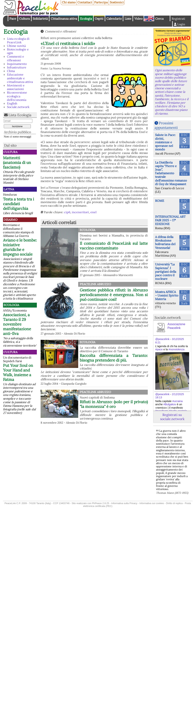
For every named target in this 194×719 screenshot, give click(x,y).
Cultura (24, 18)
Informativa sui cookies (151, 503)
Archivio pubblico (17, 132)
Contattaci (84, 2)
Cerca (159, 18)
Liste (128, 18)
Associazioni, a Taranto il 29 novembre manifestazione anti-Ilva (17, 324)
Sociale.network (18, 107)
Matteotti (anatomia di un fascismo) (17, 162)
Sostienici (117, 2)
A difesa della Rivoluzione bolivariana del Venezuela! (165, 242)
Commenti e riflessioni (15, 58)
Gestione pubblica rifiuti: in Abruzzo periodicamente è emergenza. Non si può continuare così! (114, 294)
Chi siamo (69, 2)
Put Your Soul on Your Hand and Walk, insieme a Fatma (18, 372)
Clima (11, 71)
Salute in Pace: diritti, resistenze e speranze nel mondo (165, 142)
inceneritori (80, 212)
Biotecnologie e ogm (18, 51)
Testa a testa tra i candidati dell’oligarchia (18, 204)
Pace (12, 18)
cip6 (67, 212)
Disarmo (10, 219)
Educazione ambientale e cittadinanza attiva (20, 78)
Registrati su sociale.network (172, 417)
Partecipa (101, 2)
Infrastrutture (16, 67)
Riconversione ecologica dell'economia (17, 96)
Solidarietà (40, 18)
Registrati (178, 18)
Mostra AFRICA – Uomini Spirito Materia (166, 295)
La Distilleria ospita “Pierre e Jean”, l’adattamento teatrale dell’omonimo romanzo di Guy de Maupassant (171, 173)
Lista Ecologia (19, 115)
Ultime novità (16, 46)
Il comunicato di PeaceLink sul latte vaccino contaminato (114, 246)
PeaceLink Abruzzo (95, 284)
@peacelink (162, 339)
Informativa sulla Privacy (124, 503)
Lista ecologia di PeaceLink (18, 40)
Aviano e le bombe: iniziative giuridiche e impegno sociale (20, 247)
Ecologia (86, 18)
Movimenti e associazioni (16, 87)
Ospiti (99, 18)
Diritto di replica (174, 503)
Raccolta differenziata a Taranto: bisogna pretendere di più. (114, 358)
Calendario (114, 18)
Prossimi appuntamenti (166, 125)
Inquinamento (17, 64)
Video (138, 18)
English (149, 18)
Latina (9, 189)
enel (93, 212)
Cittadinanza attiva (64, 18)
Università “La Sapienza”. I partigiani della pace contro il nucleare (165, 271)
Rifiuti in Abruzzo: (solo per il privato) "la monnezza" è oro (114, 404)
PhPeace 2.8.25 (100, 503)
